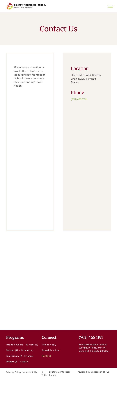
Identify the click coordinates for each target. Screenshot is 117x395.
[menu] (110, 6)
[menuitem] (22, 345)
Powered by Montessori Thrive (93, 372)
